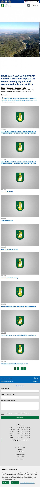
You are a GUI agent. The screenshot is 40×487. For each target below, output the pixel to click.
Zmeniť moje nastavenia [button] (27, 483)
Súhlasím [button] (6, 483)
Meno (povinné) (5, 388)
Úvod (3, 87)
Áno (35, 378)
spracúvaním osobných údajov (23, 413)
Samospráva (10, 87)
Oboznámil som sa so (18, 413)
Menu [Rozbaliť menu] (35, 5)
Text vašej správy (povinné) (8, 400)
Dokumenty (18, 87)
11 (22, 368)
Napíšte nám (35, 381)
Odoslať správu (20, 417)
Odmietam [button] (15, 483)
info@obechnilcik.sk (20, 454)
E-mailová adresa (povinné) (8, 394)
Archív (24, 87)
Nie (38, 378)
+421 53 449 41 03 (20, 456)
